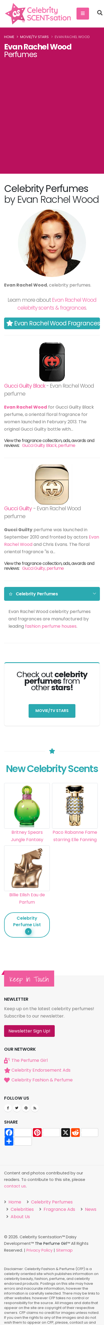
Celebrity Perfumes (33, 594)
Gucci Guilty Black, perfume (48, 445)
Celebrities (22, 1209)
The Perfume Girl (29, 1060)
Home (9, 37)
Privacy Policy (39, 1250)
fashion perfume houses (51, 626)
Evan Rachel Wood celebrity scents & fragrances (56, 304)
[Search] (99, 13)
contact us (15, 1186)
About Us (20, 1217)
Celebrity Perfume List (27, 925)
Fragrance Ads (58, 1209)
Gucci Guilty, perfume (43, 568)
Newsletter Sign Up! (29, 1031)
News (90, 1209)
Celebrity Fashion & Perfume (42, 1080)
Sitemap (64, 1250)
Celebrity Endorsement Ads (41, 1070)
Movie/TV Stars (34, 37)
